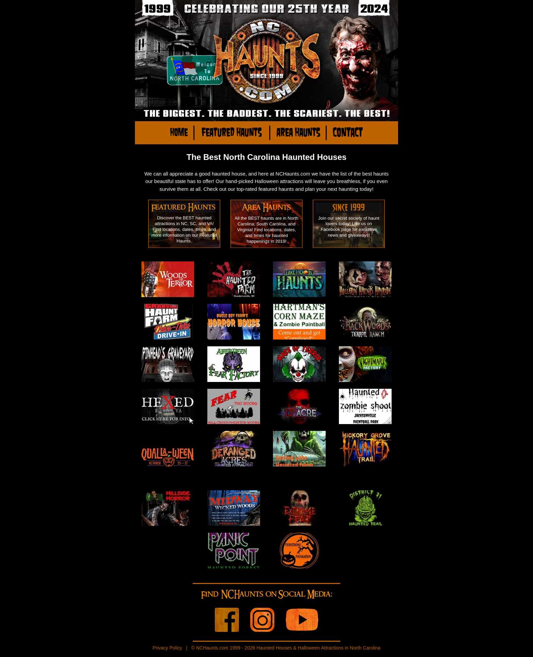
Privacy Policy (167, 648)
